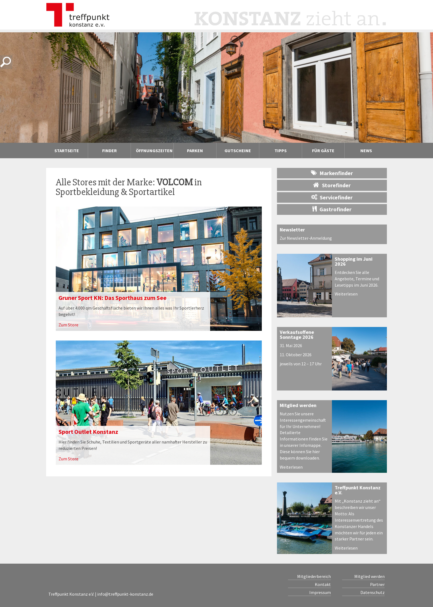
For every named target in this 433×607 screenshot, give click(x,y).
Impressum (320, 592)
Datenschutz (372, 592)
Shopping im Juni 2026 (354, 261)
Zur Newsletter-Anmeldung (306, 238)
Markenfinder (332, 173)
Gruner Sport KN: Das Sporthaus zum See (113, 298)
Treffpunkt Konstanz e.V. (358, 490)
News (366, 150)
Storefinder (332, 185)
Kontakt (323, 584)
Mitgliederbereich (314, 576)
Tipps (280, 150)
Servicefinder (332, 197)
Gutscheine (238, 150)
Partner (377, 584)
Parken (195, 150)
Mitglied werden (298, 405)
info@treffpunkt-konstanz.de (125, 594)
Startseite (66, 150)
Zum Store (68, 325)
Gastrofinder (332, 209)
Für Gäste (323, 150)
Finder (109, 150)
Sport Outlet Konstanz (88, 432)
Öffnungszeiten (154, 150)
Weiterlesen (346, 294)
